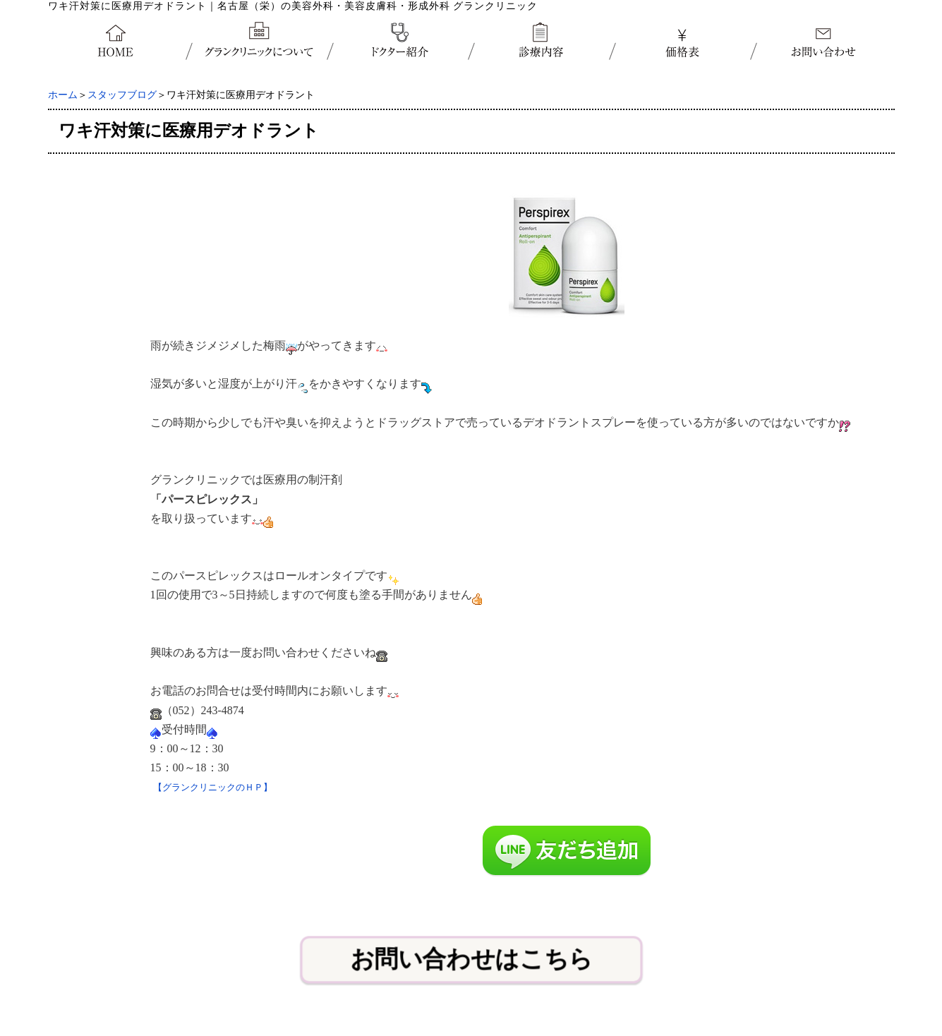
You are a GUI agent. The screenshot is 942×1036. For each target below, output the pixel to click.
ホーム (63, 95)
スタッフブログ (122, 95)
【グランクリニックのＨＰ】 (212, 787)
